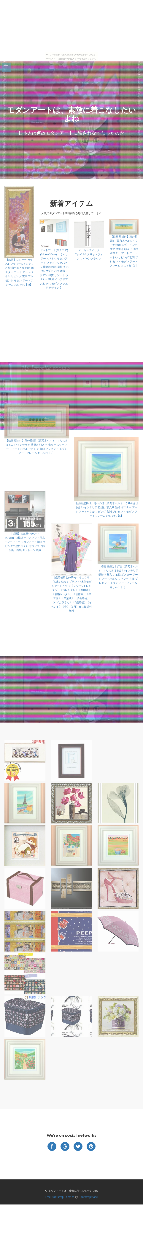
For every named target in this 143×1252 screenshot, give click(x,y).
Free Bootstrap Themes (59, 1197)
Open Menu (6, 67)
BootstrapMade (88, 1197)
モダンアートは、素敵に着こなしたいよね (71, 114)
